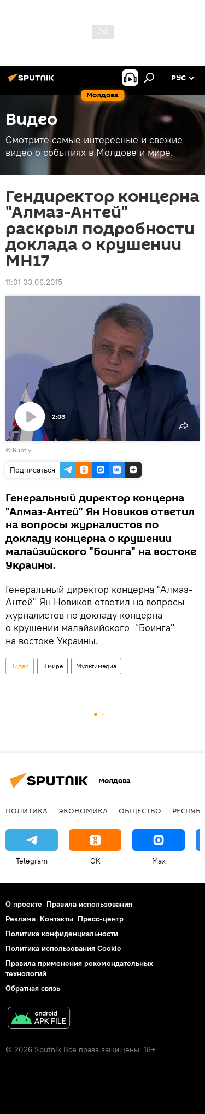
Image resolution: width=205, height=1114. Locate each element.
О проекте (23, 904)
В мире (52, 666)
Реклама (20, 919)
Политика (26, 810)
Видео (19, 666)
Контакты (56, 919)
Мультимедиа (96, 666)
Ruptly (22, 450)
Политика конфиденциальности (61, 933)
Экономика (83, 810)
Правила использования (89, 904)
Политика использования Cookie (63, 948)
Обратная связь (32, 988)
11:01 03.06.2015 (33, 282)
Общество (140, 810)
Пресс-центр (101, 919)
